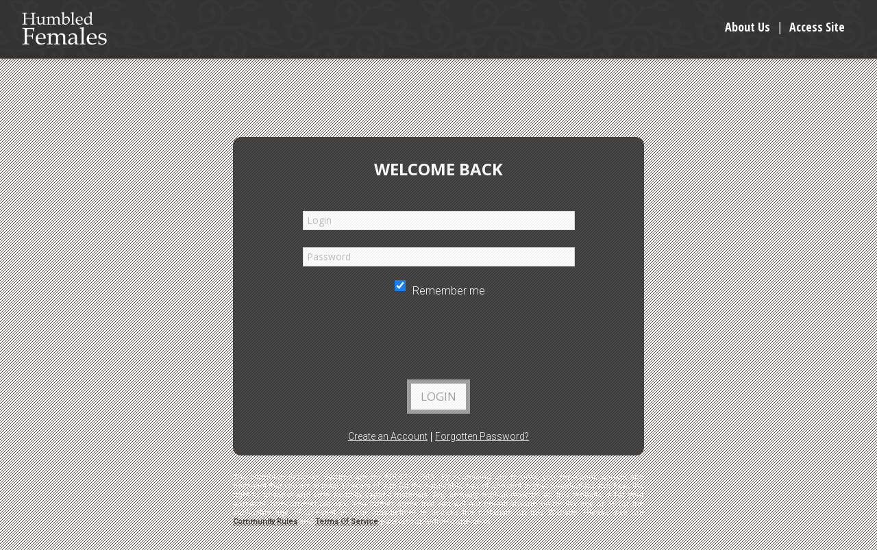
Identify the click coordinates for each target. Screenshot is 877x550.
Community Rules (265, 521)
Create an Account (388, 436)
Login (438, 396)
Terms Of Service (346, 521)
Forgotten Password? (482, 436)
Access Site (817, 26)
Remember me (440, 290)
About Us (747, 26)
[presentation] (438, 342)
